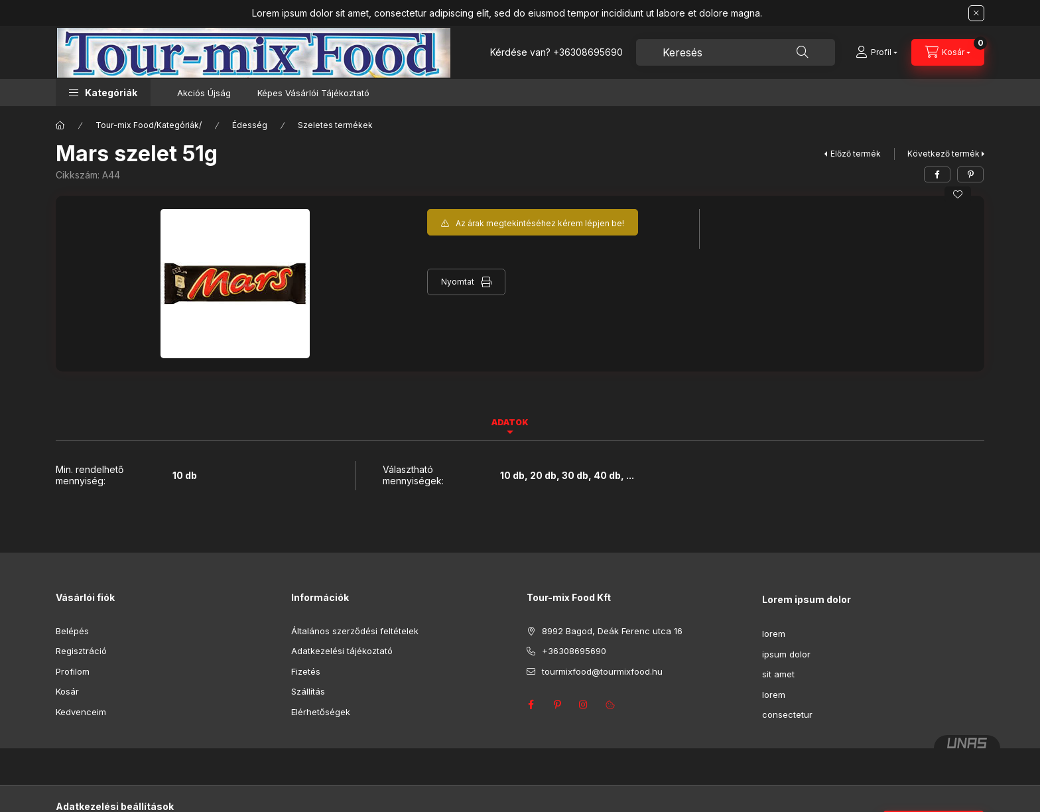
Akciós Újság (204, 93)
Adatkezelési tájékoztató (342, 650)
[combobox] (735, 52)
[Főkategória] (60, 125)
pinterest (557, 704)
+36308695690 (588, 52)
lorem (773, 633)
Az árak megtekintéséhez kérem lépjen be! (540, 223)
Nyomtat (457, 282)
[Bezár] (976, 13)
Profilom (73, 671)
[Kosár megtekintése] (947, 52)
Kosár (67, 691)
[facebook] (937, 174)
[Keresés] (802, 52)
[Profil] (876, 52)
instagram (583, 704)
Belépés (72, 631)
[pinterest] (970, 174)
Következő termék (943, 154)
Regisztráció (81, 650)
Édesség (249, 125)
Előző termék (855, 154)
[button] (103, 92)
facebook (530, 704)
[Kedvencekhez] (957, 194)
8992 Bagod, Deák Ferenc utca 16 (612, 631)
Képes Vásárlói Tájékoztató (313, 93)
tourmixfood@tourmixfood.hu (602, 671)
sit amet (778, 674)
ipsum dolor (786, 654)
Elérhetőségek (320, 712)
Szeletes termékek (335, 125)
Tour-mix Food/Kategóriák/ (149, 125)
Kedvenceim (81, 712)
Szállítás (308, 691)
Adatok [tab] (510, 422)
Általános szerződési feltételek (355, 631)
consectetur (787, 714)
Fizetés (305, 671)
